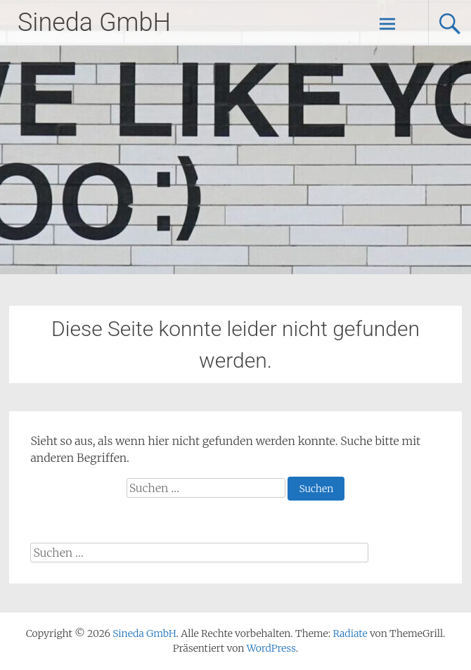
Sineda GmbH (94, 22)
